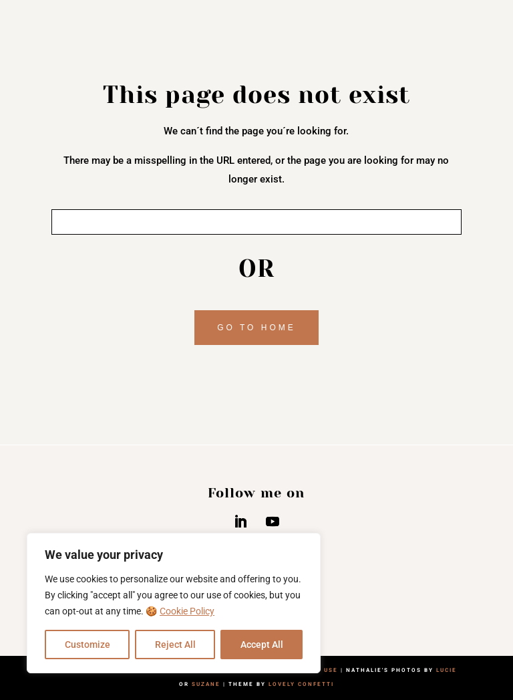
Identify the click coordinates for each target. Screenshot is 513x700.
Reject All (175, 644)
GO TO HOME (256, 327)
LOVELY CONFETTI (301, 684)
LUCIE (446, 670)
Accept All (261, 644)
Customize (87, 644)
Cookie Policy (187, 611)
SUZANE (206, 684)
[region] (174, 603)
